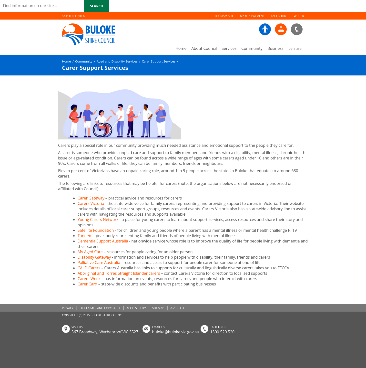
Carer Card (87, 284)
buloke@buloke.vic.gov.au (175, 332)
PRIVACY (67, 308)
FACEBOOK (278, 16)
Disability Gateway (94, 257)
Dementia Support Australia (103, 241)
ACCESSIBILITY (136, 308)
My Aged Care (91, 251)
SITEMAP (158, 308)
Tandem (85, 235)
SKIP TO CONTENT (74, 16)
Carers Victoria (91, 203)
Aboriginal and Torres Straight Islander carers (119, 273)
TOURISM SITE (224, 16)
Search (96, 6)
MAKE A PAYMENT (252, 16)
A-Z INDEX (177, 308)
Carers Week (89, 278)
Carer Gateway (91, 198)
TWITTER (298, 16)
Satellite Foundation (96, 230)
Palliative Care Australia (99, 262)
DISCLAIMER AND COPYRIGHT (100, 308)
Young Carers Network (98, 219)
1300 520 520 (222, 332)
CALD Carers (89, 268)
